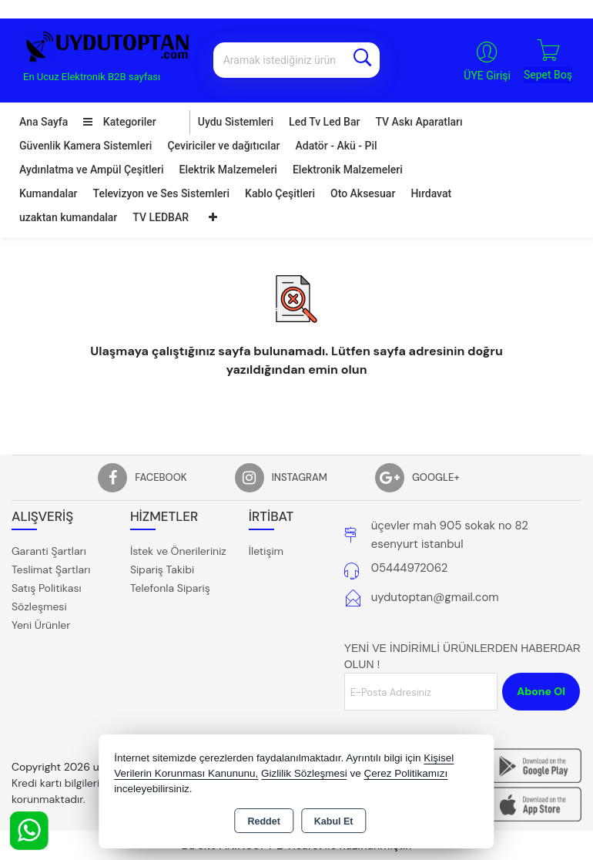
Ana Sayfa (43, 122)
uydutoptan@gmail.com (435, 597)
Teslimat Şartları (51, 569)
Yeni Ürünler (41, 625)
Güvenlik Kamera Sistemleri (85, 145)
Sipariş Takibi (162, 569)
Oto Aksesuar (362, 193)
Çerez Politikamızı (406, 773)
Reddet (263, 821)
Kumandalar (48, 193)
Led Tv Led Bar (324, 122)
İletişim (266, 551)
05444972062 (409, 568)
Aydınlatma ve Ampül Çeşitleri (91, 169)
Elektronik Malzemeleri (348, 169)
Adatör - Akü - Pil (336, 145)
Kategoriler (119, 122)
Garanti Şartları (49, 551)
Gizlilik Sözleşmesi (304, 773)
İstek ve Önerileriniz (178, 551)
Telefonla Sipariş (170, 588)
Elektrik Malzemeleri (228, 169)
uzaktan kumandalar (68, 217)
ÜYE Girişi (487, 75)
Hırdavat (430, 193)
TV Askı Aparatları (418, 122)
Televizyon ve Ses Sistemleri (161, 193)
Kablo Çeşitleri (280, 193)
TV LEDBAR (160, 217)
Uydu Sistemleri (235, 122)
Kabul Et (333, 821)
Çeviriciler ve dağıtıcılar (223, 145)
